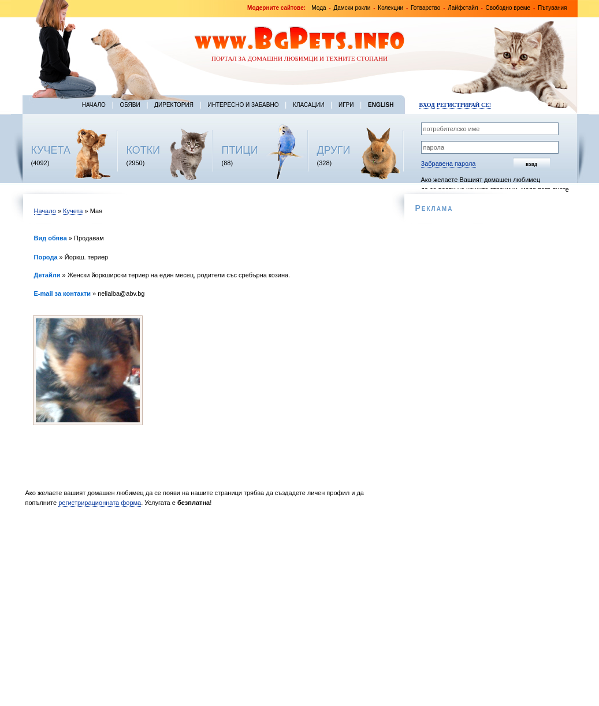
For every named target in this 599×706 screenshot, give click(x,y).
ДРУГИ (334, 150)
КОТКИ (144, 150)
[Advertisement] (205, 609)
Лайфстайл (463, 8)
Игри (346, 105)
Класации (308, 105)
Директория (174, 105)
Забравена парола (448, 163)
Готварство (425, 8)
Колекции (390, 8)
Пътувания (552, 8)
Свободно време (508, 8)
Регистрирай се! (464, 105)
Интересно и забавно (243, 105)
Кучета (73, 210)
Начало (94, 105)
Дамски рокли (351, 8)
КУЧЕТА (51, 150)
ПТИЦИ (240, 150)
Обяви (130, 105)
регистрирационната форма (99, 502)
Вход (427, 105)
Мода (318, 8)
